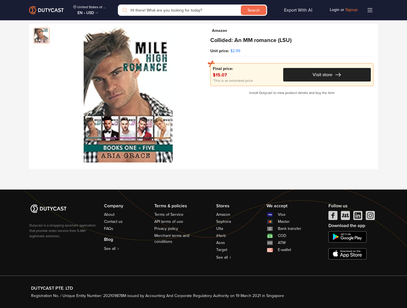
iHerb (221, 235)
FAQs (108, 228)
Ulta (219, 228)
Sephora (223, 221)
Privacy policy (166, 228)
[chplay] (347, 237)
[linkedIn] (357, 217)
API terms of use (168, 221)
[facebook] (332, 217)
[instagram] (370, 217)
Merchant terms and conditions (171, 238)
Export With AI (298, 10)
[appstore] (347, 254)
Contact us (113, 221)
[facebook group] (345, 217)
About (109, 214)
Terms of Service (168, 214)
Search (254, 10)
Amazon (223, 214)
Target (221, 249)
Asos (220, 242)
